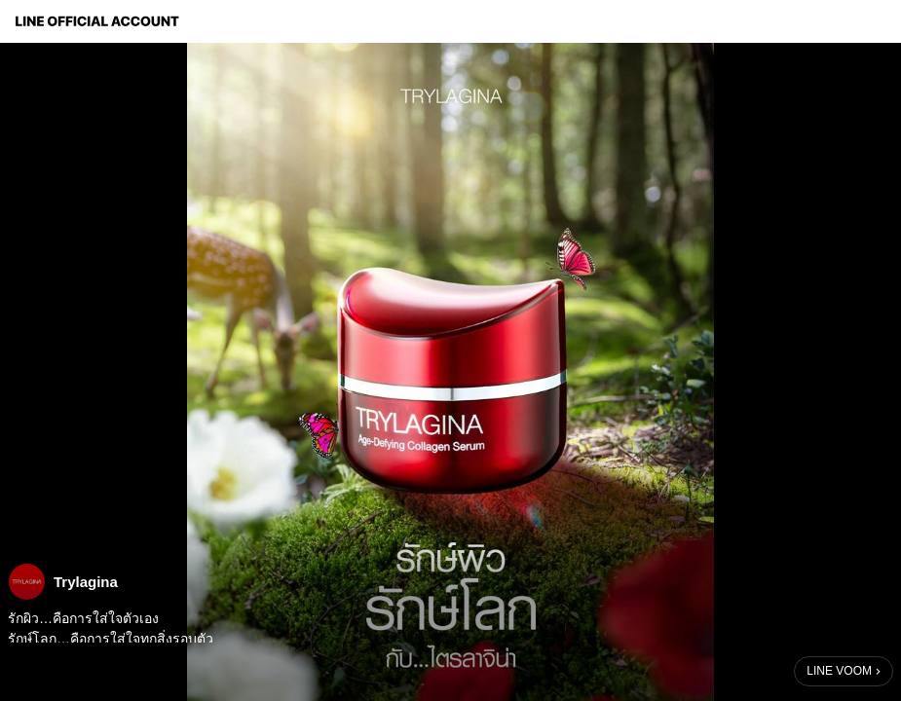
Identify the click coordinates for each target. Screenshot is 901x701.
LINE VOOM (839, 671)
